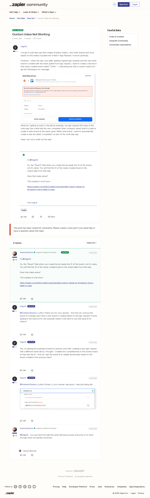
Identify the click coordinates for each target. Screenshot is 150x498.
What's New (49, 12)
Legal (133, 493)
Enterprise (109, 486)
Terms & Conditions (65, 476)
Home (12, 18)
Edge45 (24, 46)
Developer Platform (78, 486)
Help (64, 486)
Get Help (15, 12)
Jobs (100, 486)
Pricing (56, 486)
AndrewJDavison (26, 252)
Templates (122, 486)
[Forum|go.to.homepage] (29, 4)
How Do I (31, 18)
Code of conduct (116, 37)
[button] (124, 4)
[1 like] (27, 451)
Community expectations (120, 45)
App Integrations (137, 486)
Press (92, 486)
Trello (23, 210)
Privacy (141, 493)
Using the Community (118, 41)
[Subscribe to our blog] (25, 486)
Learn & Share (31, 12)
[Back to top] (145, 473)
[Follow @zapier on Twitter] (29, 486)
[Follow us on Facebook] (15, 486)
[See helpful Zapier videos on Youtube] (34, 486)
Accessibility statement (83, 476)
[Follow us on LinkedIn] (20, 486)
